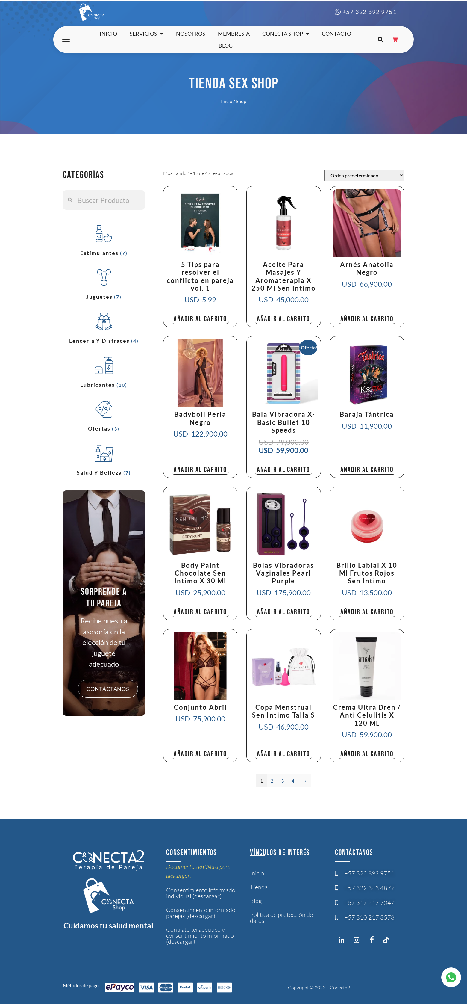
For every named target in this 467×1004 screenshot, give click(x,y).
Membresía (234, 33)
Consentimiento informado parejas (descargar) (200, 913)
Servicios (146, 33)
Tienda (259, 887)
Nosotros (190, 33)
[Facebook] (373, 939)
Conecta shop (285, 33)
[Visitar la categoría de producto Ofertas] (104, 414)
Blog (226, 45)
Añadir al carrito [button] (200, 319)
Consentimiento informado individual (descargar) (200, 893)
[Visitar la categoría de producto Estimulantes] (104, 239)
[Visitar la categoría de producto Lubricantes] (104, 371)
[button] (380, 40)
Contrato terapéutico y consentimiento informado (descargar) (200, 935)
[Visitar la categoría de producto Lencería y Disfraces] (104, 327)
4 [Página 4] (293, 780)
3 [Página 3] (282, 780)
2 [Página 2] (272, 780)
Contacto (336, 33)
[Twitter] (387, 941)
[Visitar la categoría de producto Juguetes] (104, 282)
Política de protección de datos (281, 917)
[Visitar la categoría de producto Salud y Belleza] (104, 458)
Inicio (108, 33)
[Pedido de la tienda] (364, 175)
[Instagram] (343, 941)
